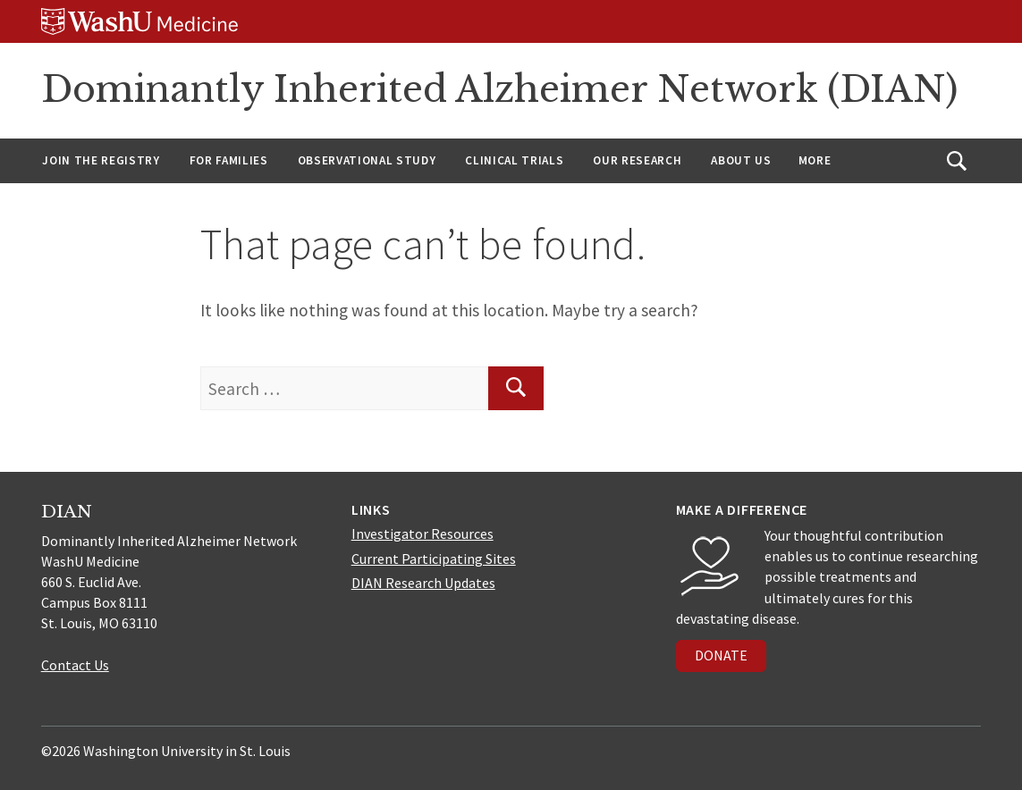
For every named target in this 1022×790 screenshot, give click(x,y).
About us (741, 160)
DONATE (721, 655)
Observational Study (367, 160)
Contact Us (75, 665)
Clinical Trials (514, 160)
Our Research (637, 160)
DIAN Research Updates (423, 583)
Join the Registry (100, 160)
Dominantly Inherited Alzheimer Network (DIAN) (499, 89)
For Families (229, 160)
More (815, 160)
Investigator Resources (422, 533)
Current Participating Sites (433, 558)
